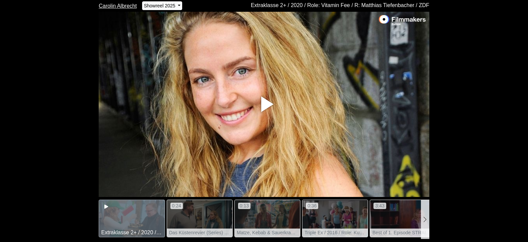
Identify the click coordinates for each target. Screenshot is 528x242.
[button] (425, 219)
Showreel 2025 (160, 5)
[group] (132, 218)
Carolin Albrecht (118, 6)
